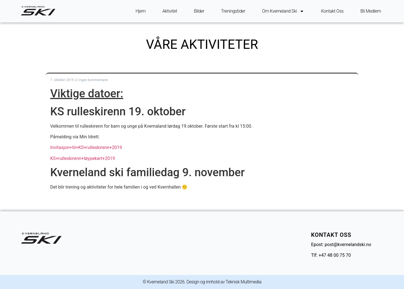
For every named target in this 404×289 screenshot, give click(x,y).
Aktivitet (169, 11)
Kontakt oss (332, 11)
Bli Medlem (371, 11)
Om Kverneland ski (283, 11)
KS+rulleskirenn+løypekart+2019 (82, 158)
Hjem (141, 11)
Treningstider (233, 11)
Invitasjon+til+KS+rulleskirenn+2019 (86, 147)
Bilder (199, 11)
